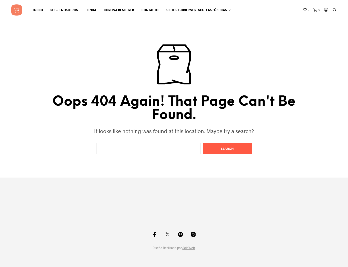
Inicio (38, 10)
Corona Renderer (119, 10)
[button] (306, 10)
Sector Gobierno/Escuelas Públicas (196, 10)
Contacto (149, 10)
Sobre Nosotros (64, 10)
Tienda (90, 10)
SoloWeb (188, 248)
